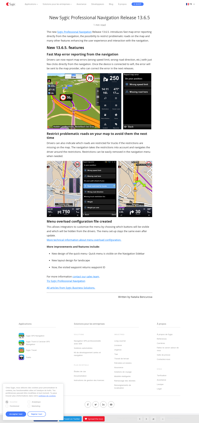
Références (162, 339)
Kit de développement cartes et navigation (87, 353)
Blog (111, 4)
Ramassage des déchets (124, 381)
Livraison (118, 345)
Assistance (81, 4)
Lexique (160, 384)
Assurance (118, 367)
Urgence (117, 350)
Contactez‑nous (163, 359)
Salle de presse (163, 355)
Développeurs (97, 4)
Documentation (80, 376)
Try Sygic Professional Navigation (66, 281)
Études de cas (80, 371)
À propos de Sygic (165, 334)
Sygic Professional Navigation (74, 31)
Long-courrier (120, 341)
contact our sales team (86, 276)
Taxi (116, 354)
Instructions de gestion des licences (89, 380)
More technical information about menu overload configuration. (84, 240)
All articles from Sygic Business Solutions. (71, 287)
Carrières (161, 343)
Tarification (161, 375)
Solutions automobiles (83, 348)
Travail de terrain (121, 358)
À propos (122, 4)
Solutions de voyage (123, 372)
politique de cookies (47, 396)
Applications (30, 4)
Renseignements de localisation (122, 386)
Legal (159, 389)
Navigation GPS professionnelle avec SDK (87, 342)
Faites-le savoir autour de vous (168, 349)
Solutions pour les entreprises (56, 4)
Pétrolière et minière (123, 363)
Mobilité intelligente (122, 376)
